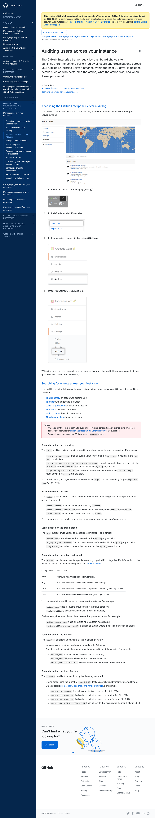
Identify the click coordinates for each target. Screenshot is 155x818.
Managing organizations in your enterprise (16, 185)
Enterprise (85, 781)
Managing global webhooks (17, 178)
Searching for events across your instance (60, 92)
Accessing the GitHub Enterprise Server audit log (63, 88)
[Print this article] (140, 51)
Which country (53, 413)
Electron (102, 786)
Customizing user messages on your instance (18, 162)
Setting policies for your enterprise (15, 217)
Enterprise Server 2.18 (54, 32)
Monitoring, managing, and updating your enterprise (13, 226)
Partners (102, 776)
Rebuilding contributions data (18, 174)
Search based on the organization (59, 527)
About (137, 772)
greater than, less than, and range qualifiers (81, 686)
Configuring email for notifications (14, 169)
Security (84, 776)
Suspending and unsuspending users (14, 145)
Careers (138, 781)
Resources (85, 795)
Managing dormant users (16, 141)
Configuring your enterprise (15, 77)
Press (137, 786)
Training (120, 783)
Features (84, 772)
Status (119, 788)
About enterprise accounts (14, 27)
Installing (8, 56)
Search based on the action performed (62, 555)
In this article (48, 85)
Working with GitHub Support (13, 235)
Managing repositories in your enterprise (16, 193)
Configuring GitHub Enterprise (12, 71)
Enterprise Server (12, 17)
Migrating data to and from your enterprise (16, 208)
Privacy (67, 813)
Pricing (84, 790)
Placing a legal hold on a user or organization (18, 152)
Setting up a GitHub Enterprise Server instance (16, 62)
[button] (139, 5)
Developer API (105, 772)
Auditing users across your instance (17, 135)
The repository (53, 398)
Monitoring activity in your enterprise (14, 201)
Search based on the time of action (60, 671)
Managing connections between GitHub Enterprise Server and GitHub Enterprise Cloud (17, 89)
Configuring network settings (15, 82)
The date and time (55, 417)
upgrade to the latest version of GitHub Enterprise (88, 22)
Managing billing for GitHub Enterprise (15, 38)
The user (50, 402)
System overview (10, 44)
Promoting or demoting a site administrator (18, 122)
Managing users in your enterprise (13, 114)
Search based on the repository (58, 445)
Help (119, 772)
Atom (101, 781)
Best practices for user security (15, 129)
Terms (60, 813)
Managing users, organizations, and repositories (12, 106)
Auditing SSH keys (14, 157)
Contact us (49, 745)
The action (51, 409)
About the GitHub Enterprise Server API (15, 49)
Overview (7, 23)
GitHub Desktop (106, 790)
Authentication (10, 98)
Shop (137, 790)
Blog (137, 776)
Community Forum (122, 777)
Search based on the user (55, 491)
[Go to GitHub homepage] (47, 766)
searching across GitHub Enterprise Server (88, 431)
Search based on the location (57, 634)
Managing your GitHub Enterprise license (13, 32)
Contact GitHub (123, 793)
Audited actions (94, 563)
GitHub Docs (15, 5)
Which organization (55, 406)
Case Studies (86, 786)
